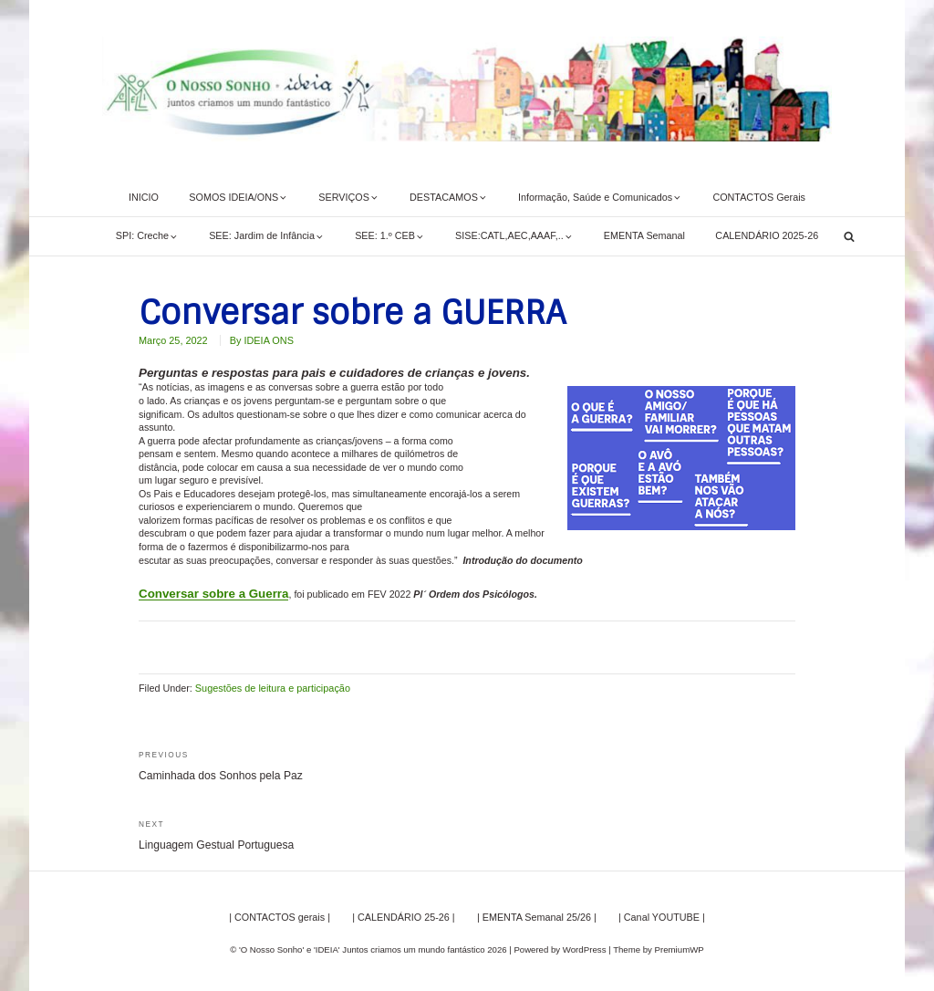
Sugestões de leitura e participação (272, 688)
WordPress (584, 949)
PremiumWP (679, 949)
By (261, 340)
